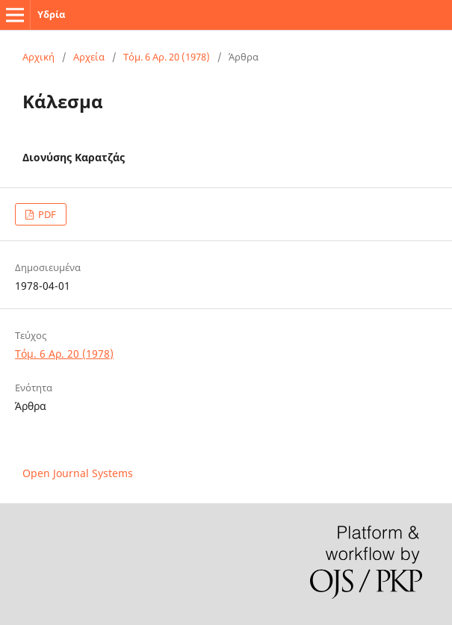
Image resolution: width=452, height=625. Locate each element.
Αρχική (38, 56)
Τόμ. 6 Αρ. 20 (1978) (166, 56)
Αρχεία (89, 56)
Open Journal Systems (77, 473)
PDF (46, 214)
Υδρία (51, 14)
